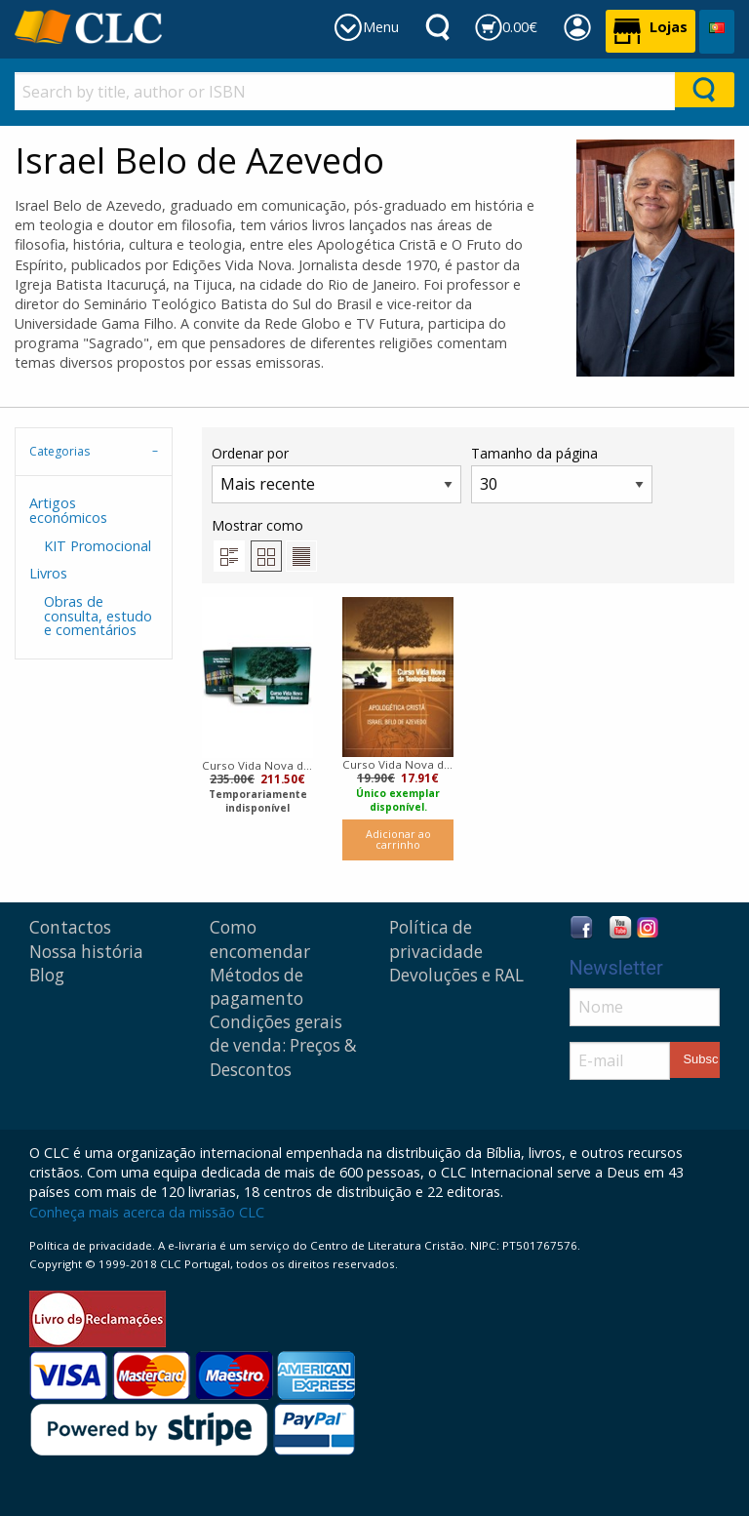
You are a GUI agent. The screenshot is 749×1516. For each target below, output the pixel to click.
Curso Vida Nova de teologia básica (257, 765)
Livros (48, 573)
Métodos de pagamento (256, 987)
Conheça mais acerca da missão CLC (146, 1212)
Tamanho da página (561, 473)
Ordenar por (336, 473)
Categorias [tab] (59, 451)
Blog (46, 975)
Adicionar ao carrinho (398, 839)
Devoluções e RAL (456, 975)
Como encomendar (260, 939)
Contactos (70, 927)
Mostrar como (264, 543)
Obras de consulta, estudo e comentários (98, 615)
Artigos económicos (68, 510)
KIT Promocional (97, 546)
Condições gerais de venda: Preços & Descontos (283, 1045)
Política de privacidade (436, 939)
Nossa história (86, 951)
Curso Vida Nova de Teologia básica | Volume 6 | (397, 764)
